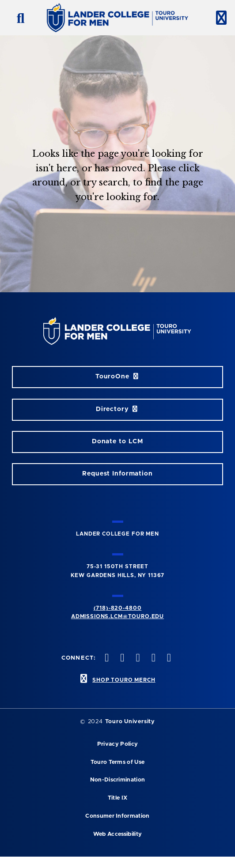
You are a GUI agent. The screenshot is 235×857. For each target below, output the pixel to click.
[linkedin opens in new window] (168, 658)
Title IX (118, 798)
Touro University (130, 722)
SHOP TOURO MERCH (123, 680)
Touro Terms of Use (118, 762)
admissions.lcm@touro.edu (117, 616)
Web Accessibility (117, 834)
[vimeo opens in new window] (152, 658)
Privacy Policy (117, 744)
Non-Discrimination (117, 780)
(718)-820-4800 (118, 608)
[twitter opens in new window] (121, 658)
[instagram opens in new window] (137, 658)
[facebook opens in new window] (106, 658)
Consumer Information (117, 816)
